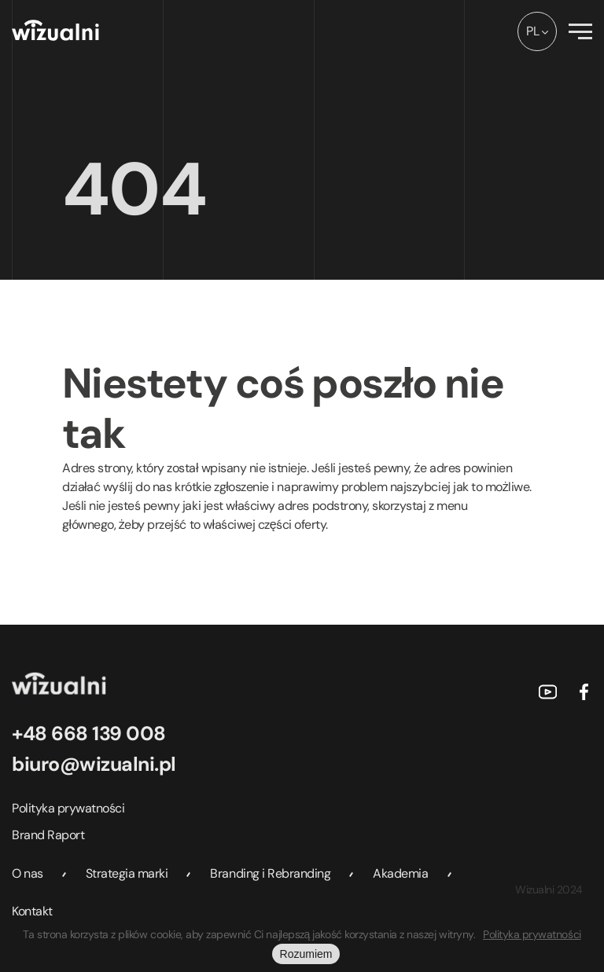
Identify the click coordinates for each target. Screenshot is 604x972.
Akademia (400, 873)
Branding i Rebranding (270, 873)
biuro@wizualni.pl (94, 764)
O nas (27, 873)
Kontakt (32, 911)
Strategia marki (127, 873)
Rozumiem (306, 954)
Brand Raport (48, 835)
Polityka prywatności (68, 808)
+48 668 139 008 (89, 733)
